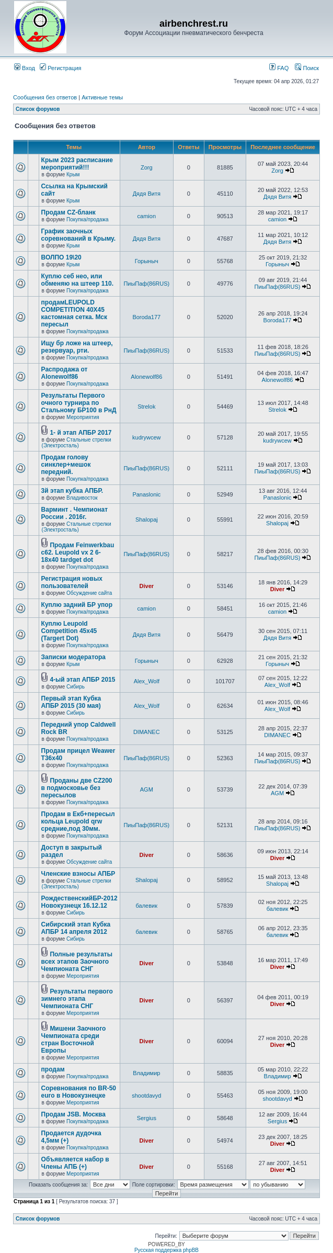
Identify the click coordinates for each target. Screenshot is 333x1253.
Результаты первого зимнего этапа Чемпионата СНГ (77, 999)
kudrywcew (146, 437)
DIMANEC (146, 732)
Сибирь (75, 687)
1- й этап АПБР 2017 (80, 432)
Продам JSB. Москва (73, 1114)
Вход (24, 68)
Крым (72, 174)
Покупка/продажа (87, 219)
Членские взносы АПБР (78, 873)
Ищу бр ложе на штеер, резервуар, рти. (77, 347)
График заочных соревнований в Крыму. (78, 235)
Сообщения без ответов (45, 97)
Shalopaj (146, 519)
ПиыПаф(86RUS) (146, 283)
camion (146, 216)
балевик (147, 905)
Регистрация (60, 68)
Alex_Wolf (146, 681)
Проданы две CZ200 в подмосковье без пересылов (76, 788)
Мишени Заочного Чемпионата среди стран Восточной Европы (73, 1039)
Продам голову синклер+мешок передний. (66, 465)
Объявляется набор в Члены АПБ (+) (75, 1163)
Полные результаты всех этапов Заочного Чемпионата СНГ (76, 962)
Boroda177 (146, 317)
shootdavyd (146, 1095)
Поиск (307, 68)
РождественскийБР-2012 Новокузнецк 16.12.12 (79, 902)
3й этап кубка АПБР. (72, 490)
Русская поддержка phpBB (166, 1250)
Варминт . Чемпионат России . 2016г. (74, 513)
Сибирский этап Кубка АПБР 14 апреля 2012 (76, 928)
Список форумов (38, 109)
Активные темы (102, 97)
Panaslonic (146, 494)
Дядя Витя (146, 193)
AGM (146, 789)
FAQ (279, 68)
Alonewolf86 (146, 377)
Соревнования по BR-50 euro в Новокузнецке (78, 1092)
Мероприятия (82, 417)
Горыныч (146, 261)
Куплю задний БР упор (76, 604)
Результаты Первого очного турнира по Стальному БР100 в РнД (79, 403)
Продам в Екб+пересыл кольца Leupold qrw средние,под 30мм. (78, 821)
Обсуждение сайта (89, 593)
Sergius (146, 1118)
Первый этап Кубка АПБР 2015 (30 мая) (71, 702)
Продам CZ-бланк (68, 212)
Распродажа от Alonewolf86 (64, 373)
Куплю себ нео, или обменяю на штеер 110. (77, 280)
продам (53, 1069)
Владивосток (82, 498)
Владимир (146, 1073)
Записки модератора (73, 657)
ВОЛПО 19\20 (61, 257)
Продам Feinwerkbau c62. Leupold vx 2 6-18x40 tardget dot (77, 552)
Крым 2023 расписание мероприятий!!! (77, 163)
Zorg (147, 167)
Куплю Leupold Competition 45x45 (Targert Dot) (69, 631)
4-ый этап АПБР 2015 (82, 679)
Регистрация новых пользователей (71, 582)
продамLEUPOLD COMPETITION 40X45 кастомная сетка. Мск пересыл (74, 313)
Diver (147, 586)
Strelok (146, 406)
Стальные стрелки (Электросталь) (76, 442)
